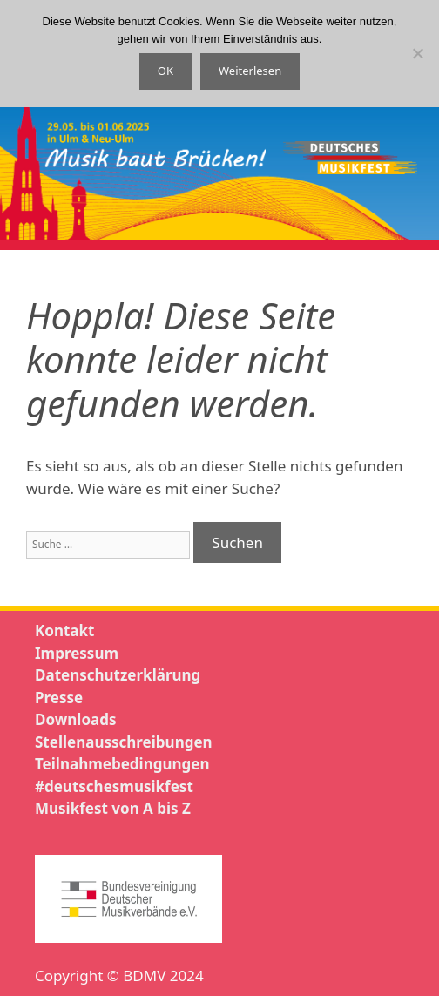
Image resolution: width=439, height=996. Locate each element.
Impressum (76, 653)
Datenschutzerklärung (117, 675)
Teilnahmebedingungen (122, 764)
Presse (59, 698)
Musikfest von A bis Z (113, 808)
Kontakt (64, 630)
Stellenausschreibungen (124, 742)
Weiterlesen (250, 70)
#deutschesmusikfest (114, 786)
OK (165, 70)
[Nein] (417, 53)
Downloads (75, 719)
